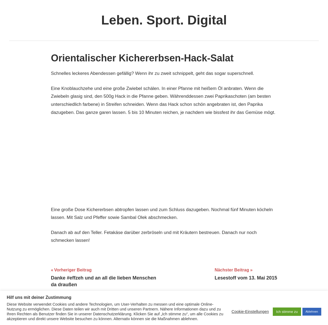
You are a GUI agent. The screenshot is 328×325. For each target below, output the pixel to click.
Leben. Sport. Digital (164, 20)
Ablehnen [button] (312, 311)
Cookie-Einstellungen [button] (250, 311)
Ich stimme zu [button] (287, 312)
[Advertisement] (164, 161)
